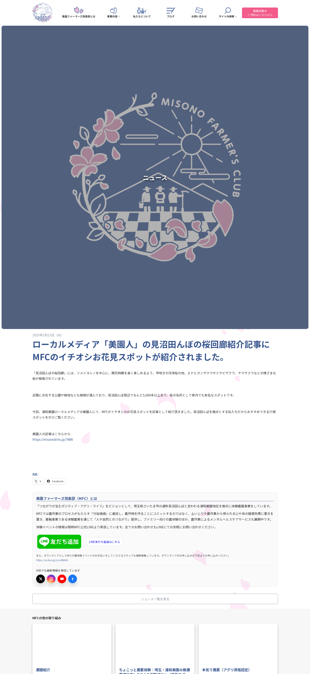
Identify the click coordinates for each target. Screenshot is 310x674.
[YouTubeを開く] (62, 579)
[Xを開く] (40, 579)
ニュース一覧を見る (155, 598)
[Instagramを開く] (51, 579)
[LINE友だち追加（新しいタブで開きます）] (60, 542)
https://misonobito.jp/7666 (52, 439)
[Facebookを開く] (72, 579)
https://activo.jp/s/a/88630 (52, 560)
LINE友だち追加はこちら (104, 542)
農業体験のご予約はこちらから (260, 13)
